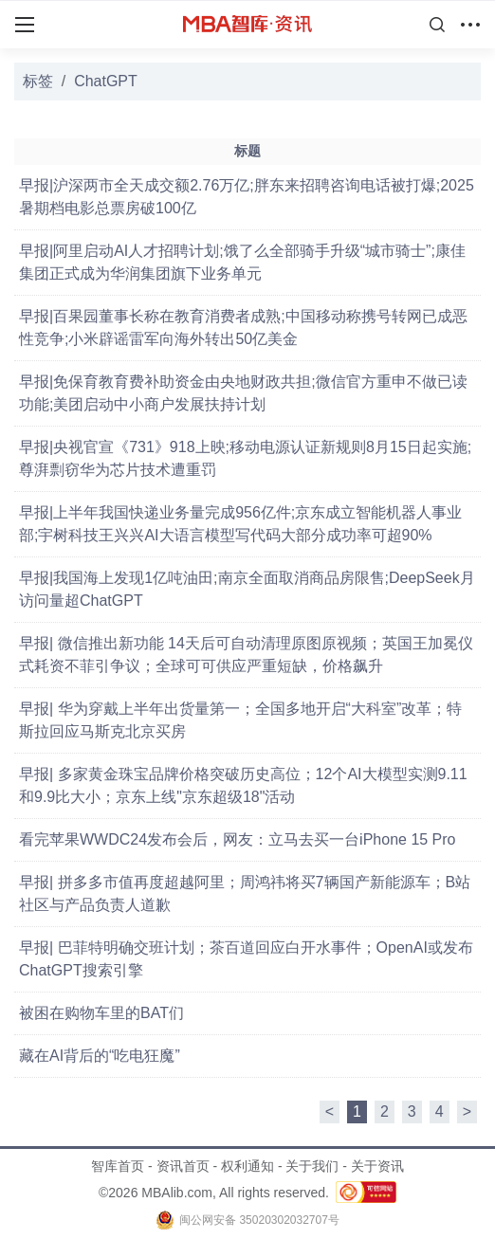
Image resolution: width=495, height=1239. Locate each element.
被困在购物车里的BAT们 (101, 1013)
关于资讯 (377, 1166)
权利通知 (247, 1166)
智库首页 (117, 1166)
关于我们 (312, 1166)
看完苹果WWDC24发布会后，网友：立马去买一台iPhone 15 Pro (237, 839)
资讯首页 (183, 1166)
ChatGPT (106, 81)
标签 (38, 81)
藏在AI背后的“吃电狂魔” (99, 1056)
